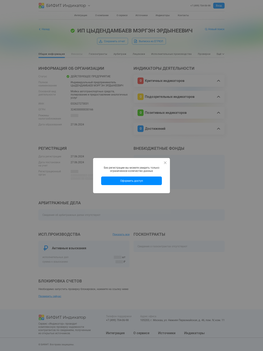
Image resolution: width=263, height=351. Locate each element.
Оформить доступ (131, 180)
